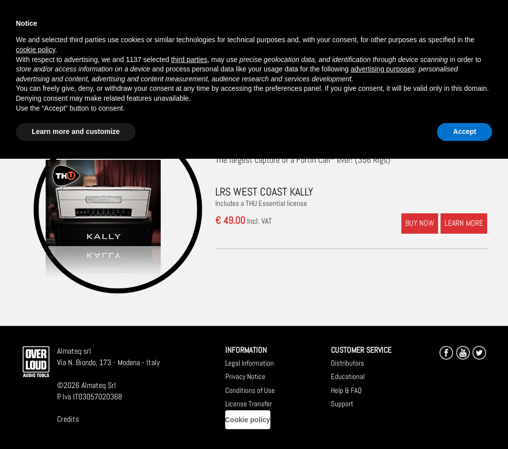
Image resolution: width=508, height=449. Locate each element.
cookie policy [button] (35, 50)
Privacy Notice (245, 376)
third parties (189, 60)
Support (342, 403)
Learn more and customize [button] (76, 131)
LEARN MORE (463, 223)
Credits (68, 419)
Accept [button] (464, 131)
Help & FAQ (346, 390)
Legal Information (249, 363)
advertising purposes (383, 69)
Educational (348, 376)
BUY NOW (419, 223)
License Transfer (248, 403)
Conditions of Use (250, 390)
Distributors (347, 363)
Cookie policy (247, 420)
